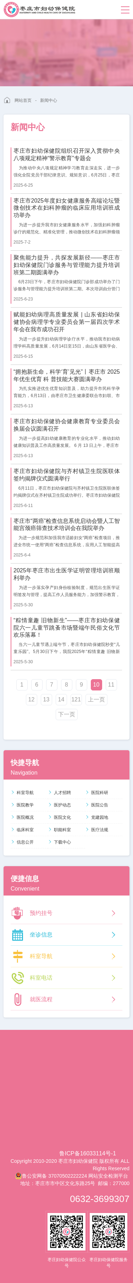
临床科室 (22, 829)
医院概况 (22, 817)
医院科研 (96, 792)
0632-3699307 (99, 1199)
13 (46, 699)
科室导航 (22, 792)
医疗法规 (96, 829)
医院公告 (96, 805)
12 (31, 699)
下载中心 (59, 842)
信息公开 (22, 842)
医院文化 (59, 817)
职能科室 (59, 829)
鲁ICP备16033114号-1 (87, 1153)
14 (61, 699)
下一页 (66, 714)
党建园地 (96, 817)
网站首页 (23, 100)
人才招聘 (59, 792)
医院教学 (22, 805)
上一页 (96, 699)
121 (76, 699)
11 (111, 685)
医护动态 (59, 805)
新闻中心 (48, 100)
